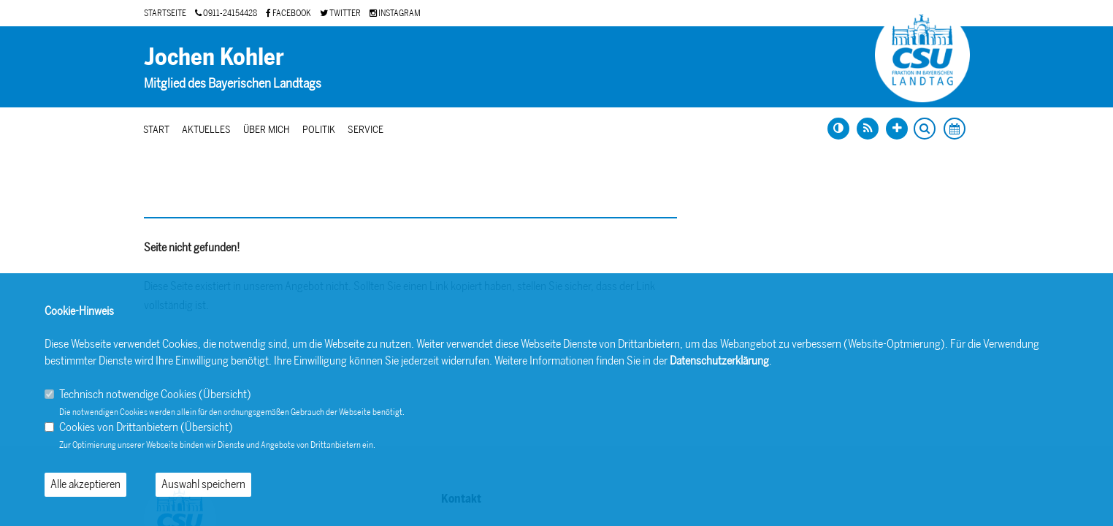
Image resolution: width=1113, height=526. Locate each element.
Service (365, 129)
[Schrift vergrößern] (897, 129)
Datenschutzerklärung (719, 360)
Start (156, 129)
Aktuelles (206, 129)
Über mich (266, 129)
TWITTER (340, 13)
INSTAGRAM (395, 13)
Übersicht (225, 394)
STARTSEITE (165, 13)
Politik (318, 129)
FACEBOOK (288, 13)
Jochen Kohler (214, 57)
